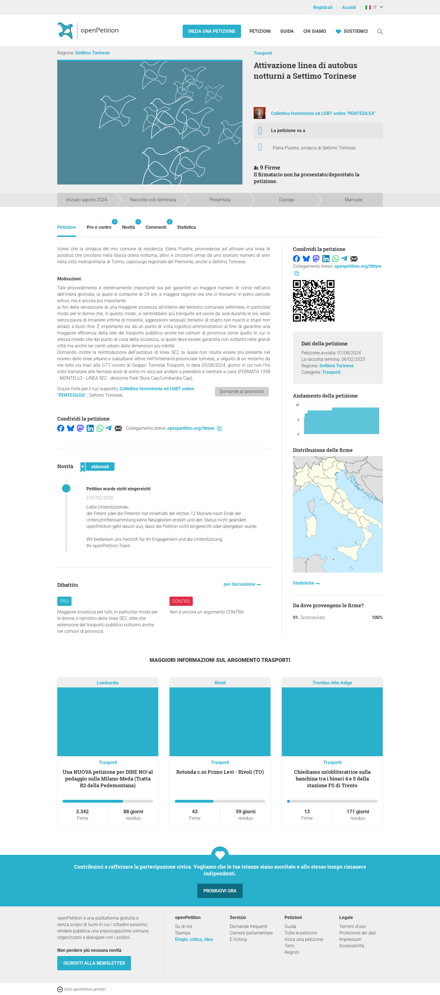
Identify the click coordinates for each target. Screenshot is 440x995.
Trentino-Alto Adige (332, 682)
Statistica (186, 227)
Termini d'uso (352, 926)
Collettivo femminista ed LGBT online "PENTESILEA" (323, 113)
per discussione (240, 584)
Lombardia (108, 682)
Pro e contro (99, 224)
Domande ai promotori (242, 391)
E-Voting (238, 939)
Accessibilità (351, 945)
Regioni (292, 952)
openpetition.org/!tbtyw (194, 428)
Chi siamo (314, 31)
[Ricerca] (380, 31)
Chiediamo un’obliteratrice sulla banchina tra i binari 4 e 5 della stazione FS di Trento (332, 778)
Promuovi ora (220, 891)
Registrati (323, 7)
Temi (289, 945)
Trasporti (263, 53)
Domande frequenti (248, 926)
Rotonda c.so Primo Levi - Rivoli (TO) (220, 771)
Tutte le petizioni (301, 933)
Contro (181, 601)
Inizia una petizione (211, 31)
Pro (64, 601)
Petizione (66, 227)
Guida (287, 31)
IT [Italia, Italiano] (371, 7)
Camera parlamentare (251, 933)
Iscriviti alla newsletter (94, 963)
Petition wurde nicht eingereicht (118, 488)
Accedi (349, 7)
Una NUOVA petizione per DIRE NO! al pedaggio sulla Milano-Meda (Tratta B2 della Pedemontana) (108, 778)
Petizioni (260, 31)
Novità (128, 224)
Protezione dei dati (357, 933)
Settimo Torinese (92, 53)
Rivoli (220, 682)
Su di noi (183, 926)
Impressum (350, 939)
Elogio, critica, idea (194, 939)
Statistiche (304, 583)
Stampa (183, 933)
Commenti (156, 224)
